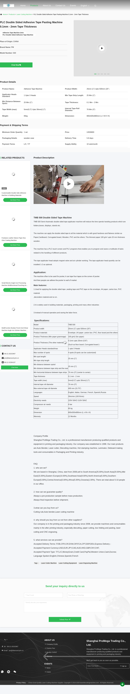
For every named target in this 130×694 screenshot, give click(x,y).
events (73, 5)
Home (23, 5)
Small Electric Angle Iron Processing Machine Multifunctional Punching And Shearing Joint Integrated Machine (14, 285)
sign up (123, 666)
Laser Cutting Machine (24, 14)
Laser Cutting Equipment (68, 563)
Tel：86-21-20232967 (10, 646)
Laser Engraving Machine (88, 563)
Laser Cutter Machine (49, 563)
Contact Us (60, 5)
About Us (47, 5)
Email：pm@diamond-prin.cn (13, 650)
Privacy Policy (21, 683)
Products (34, 5)
